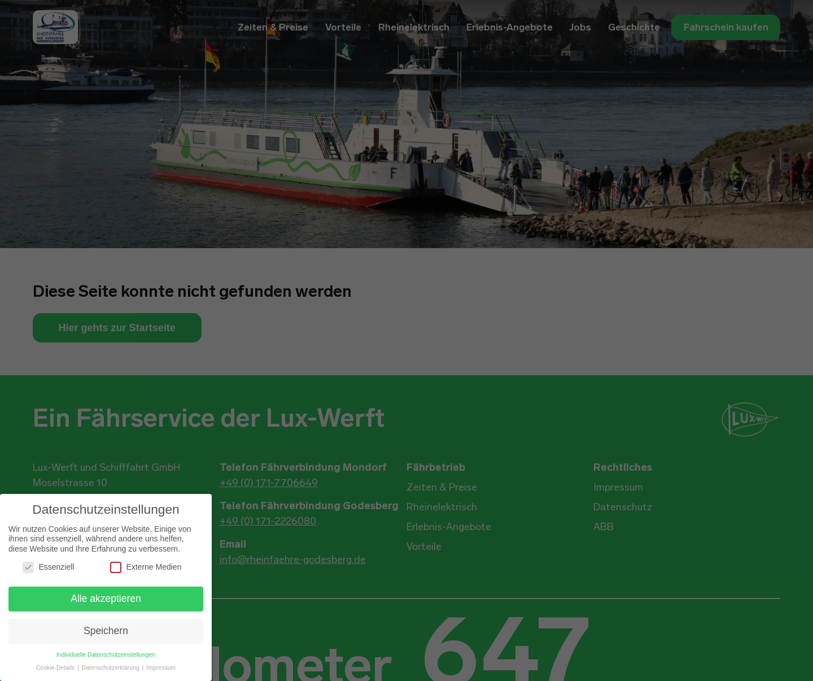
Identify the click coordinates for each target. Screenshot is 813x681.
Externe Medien (145, 567)
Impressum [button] (161, 667)
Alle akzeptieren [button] (106, 598)
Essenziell (48, 567)
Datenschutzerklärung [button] (111, 667)
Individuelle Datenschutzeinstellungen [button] (106, 654)
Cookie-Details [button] (56, 667)
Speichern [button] (106, 630)
